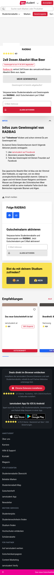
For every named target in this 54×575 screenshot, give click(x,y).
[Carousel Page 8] (48, 356)
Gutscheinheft (8, 491)
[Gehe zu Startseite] (27, 3)
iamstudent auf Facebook (23, 152)
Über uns (6, 439)
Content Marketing (10, 560)
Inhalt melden (9, 197)
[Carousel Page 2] (12, 356)
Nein (38, 280)
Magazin (6, 462)
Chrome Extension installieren (27, 388)
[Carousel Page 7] (42, 356)
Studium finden (9, 525)
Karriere (5, 445)
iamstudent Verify (10, 565)
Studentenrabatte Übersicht (14, 473)
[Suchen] (3, 9)
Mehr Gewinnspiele (27, 79)
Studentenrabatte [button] (11, 14)
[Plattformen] (37, 3)
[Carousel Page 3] (18, 356)
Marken (27, 14)
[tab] (27, 121)
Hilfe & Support (9, 450)
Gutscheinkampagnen (12, 554)
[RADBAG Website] (16, 215)
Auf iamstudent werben (12, 548)
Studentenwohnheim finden (14, 519)
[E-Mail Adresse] (27, 104)
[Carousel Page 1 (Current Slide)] (5, 356)
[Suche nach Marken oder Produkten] (27, 9)
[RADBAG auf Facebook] (9, 215)
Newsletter (7, 502)
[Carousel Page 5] (30, 356)
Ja (16, 280)
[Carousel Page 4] (24, 356)
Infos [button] (27, 120)
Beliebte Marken (9, 479)
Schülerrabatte (8, 537)
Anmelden (47, 3)
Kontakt (5, 456)
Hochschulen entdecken (13, 531)
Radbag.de (8, 69)
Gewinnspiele (40, 14)
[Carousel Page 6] (36, 356)
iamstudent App (9, 497)
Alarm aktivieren (19, 110)
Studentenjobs (8, 514)
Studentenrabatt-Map (11, 485)
